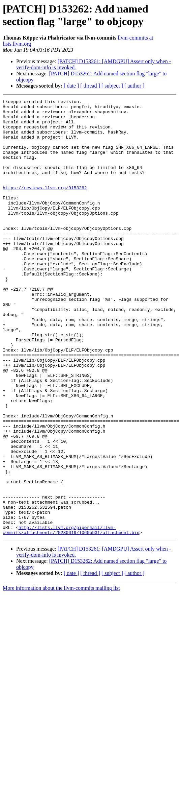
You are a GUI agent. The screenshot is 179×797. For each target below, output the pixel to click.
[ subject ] (112, 86)
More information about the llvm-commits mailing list (61, 675)
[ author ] (134, 86)
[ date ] (71, 86)
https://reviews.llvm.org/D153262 (45, 206)
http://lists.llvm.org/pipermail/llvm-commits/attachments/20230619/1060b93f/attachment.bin (71, 616)
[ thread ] (90, 86)
